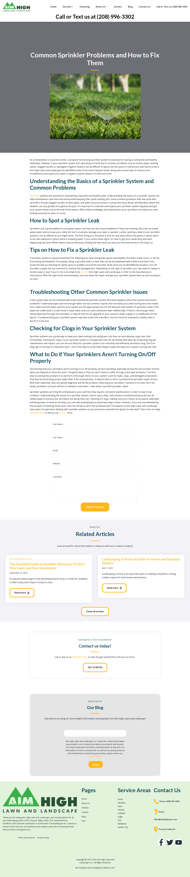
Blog (130, 6)
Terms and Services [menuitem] (26, 837)
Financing (85, 6)
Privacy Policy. (95, 756)
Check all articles (95, 611)
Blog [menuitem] (84, 816)
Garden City (123, 827)
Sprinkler (35, 195)
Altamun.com (109, 867)
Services (67, 6)
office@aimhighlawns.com (165, 819)
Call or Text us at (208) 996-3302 (95, 16)
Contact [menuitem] (85, 812)
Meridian (121, 802)
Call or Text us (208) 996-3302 (171, 6)
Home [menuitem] (84, 799)
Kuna (120, 806)
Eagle (120, 816)
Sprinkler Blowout (19, 558)
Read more (22, 593)
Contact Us (144, 6)
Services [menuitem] (85, 807)
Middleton (122, 823)
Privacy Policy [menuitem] (43, 837)
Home (53, 6)
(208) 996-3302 (37, 412)
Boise (120, 799)
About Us (100, 6)
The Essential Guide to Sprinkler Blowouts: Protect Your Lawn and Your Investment (47, 566)
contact (85, 271)
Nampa (121, 809)
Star (119, 820)
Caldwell (121, 813)
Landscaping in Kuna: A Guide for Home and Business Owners (141, 561)
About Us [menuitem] (86, 803)
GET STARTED (95, 667)
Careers (118, 6)
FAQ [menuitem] (83, 821)
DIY (31, 558)
